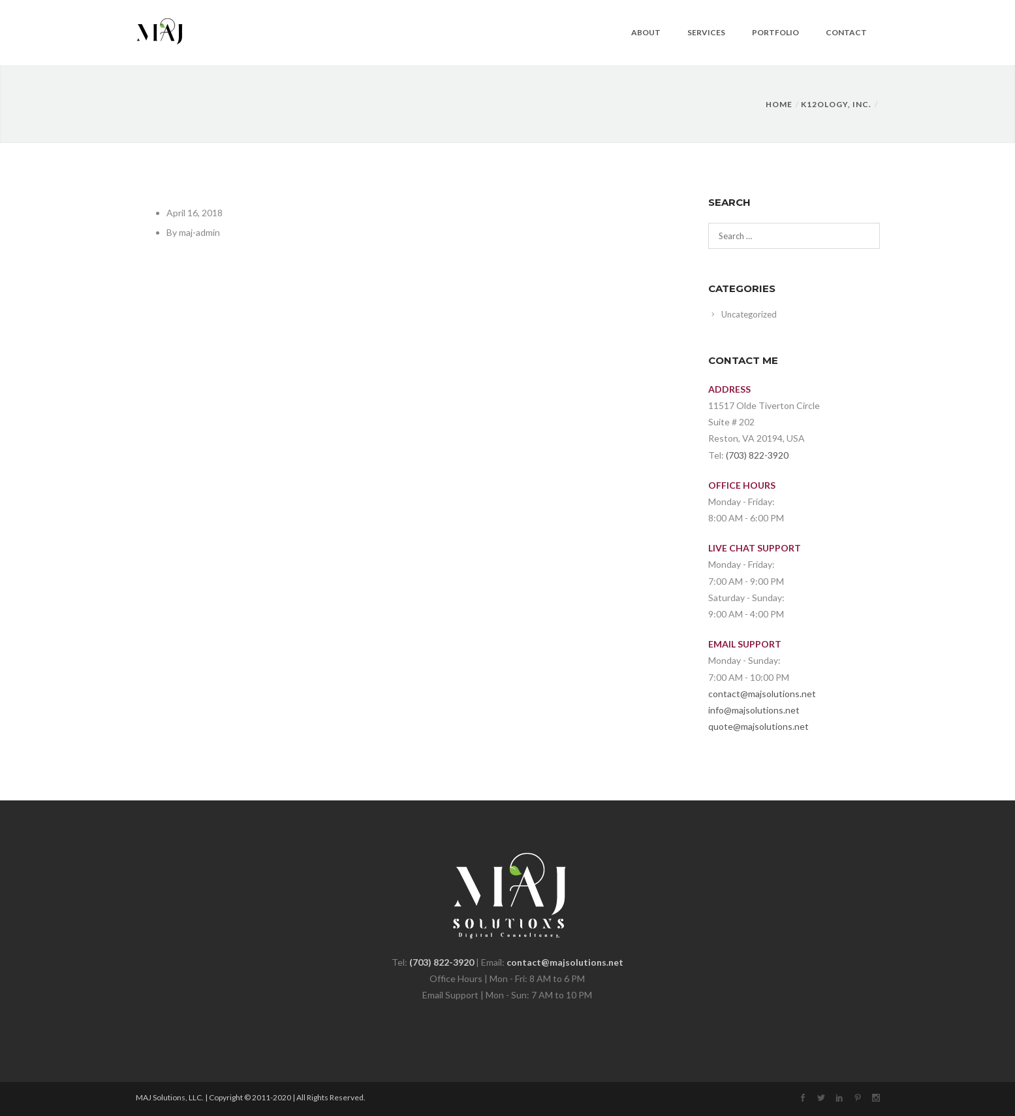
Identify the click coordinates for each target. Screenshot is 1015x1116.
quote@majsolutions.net (758, 726)
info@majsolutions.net (754, 709)
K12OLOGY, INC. (836, 104)
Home (779, 104)
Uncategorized (749, 314)
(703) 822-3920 (757, 455)
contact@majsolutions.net (762, 693)
